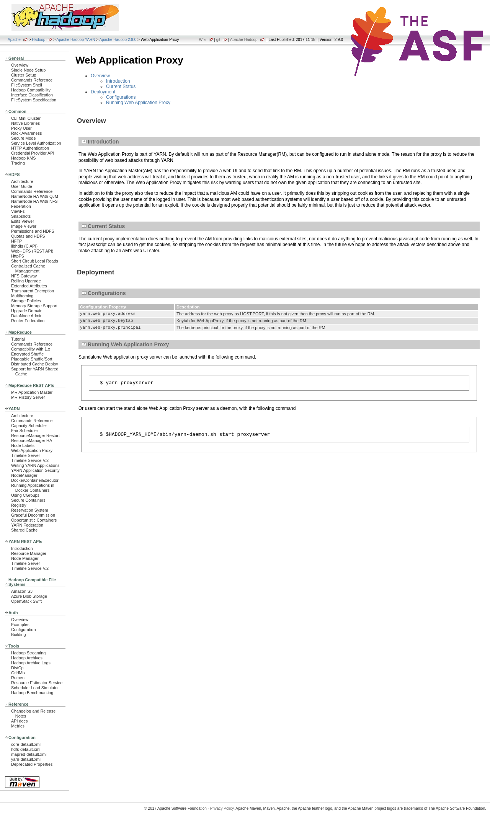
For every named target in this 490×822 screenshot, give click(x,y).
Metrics (17, 726)
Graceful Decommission (33, 515)
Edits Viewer (22, 221)
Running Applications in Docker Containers (32, 488)
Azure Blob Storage (29, 596)
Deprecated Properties (31, 764)
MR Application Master (31, 392)
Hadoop (38, 40)
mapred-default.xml (29, 754)
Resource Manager (28, 553)
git (218, 40)
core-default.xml (26, 744)
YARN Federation (27, 525)
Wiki (202, 40)
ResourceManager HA (31, 440)
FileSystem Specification (33, 100)
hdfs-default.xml (25, 749)
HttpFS (17, 256)
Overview (19, 65)
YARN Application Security (35, 470)
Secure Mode (23, 138)
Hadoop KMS (23, 158)
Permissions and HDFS (32, 231)
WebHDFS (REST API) (32, 251)
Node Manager (25, 558)
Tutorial (18, 339)
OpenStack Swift (26, 601)
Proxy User (21, 128)
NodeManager (24, 475)
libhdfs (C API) (24, 246)
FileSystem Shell (26, 85)
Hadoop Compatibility (31, 90)
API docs (19, 721)
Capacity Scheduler (29, 425)
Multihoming (22, 296)
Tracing (18, 163)
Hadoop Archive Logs (31, 663)
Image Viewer (23, 226)
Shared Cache (24, 530)
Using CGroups (25, 495)
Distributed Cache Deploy (34, 364)
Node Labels (22, 445)
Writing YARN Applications (35, 465)
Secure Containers (28, 500)
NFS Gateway (24, 276)
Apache (14, 40)
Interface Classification (32, 95)
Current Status (121, 86)
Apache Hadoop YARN (75, 40)
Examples (20, 624)
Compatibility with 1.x (30, 349)
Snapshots (21, 216)
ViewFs (17, 211)
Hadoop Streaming (28, 653)
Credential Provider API (32, 153)
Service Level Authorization (36, 143)
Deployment (103, 92)
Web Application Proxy (31, 450)
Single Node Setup (28, 70)
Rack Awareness (26, 133)
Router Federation (27, 320)
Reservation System (29, 510)
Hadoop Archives (26, 658)
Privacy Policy (222, 808)
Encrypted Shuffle (27, 354)
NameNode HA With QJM (34, 196)
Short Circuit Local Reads (34, 261)
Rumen (17, 677)
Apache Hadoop (244, 40)
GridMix (18, 672)
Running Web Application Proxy (138, 102)
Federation (21, 206)
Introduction (22, 548)
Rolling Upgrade (26, 281)
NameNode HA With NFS (34, 201)
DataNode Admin (26, 315)
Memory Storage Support (34, 305)
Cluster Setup (23, 75)
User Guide (21, 186)
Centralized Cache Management (28, 268)
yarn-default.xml (26, 759)
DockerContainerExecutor (35, 480)
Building (18, 634)
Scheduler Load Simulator (35, 687)
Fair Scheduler (24, 430)
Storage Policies (26, 300)
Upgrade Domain (26, 310)
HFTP (16, 241)
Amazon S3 (22, 591)
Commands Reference (31, 80)
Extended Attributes (29, 286)
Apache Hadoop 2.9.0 (117, 40)
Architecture (22, 181)
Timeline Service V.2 (30, 460)
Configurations (121, 97)
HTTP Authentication (30, 148)
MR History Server (28, 397)
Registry (18, 505)
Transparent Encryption (32, 291)
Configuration (23, 629)
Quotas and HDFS (28, 236)
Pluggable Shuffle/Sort (31, 359)
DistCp (17, 667)
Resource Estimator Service (36, 682)
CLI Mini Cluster (26, 118)
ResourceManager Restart (35, 435)
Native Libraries (25, 123)
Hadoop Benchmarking (32, 692)
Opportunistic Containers (34, 520)
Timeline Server (25, 455)
